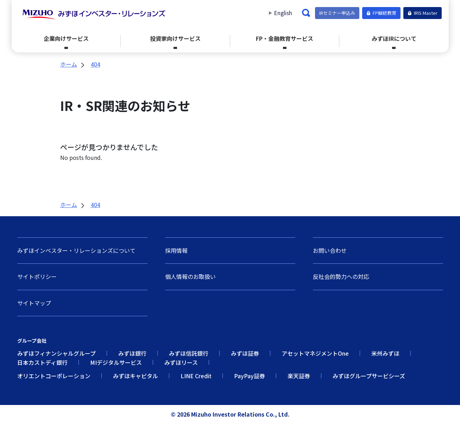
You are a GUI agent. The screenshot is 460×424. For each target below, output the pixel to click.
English (283, 13)
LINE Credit (196, 376)
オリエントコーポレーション (53, 376)
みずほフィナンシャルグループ (56, 353)
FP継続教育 (381, 13)
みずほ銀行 (132, 353)
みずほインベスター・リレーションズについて (76, 250)
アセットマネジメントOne (315, 353)
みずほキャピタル (135, 376)
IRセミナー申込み (337, 13)
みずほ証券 (245, 353)
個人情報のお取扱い (190, 276)
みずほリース (181, 362)
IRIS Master (422, 13)
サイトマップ (34, 303)
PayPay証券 (249, 376)
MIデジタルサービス (116, 362)
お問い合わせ (330, 250)
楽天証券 (299, 376)
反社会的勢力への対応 (341, 276)
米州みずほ (385, 353)
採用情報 (176, 250)
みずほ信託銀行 (188, 353)
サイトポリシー (37, 276)
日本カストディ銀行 (42, 362)
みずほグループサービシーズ (369, 376)
